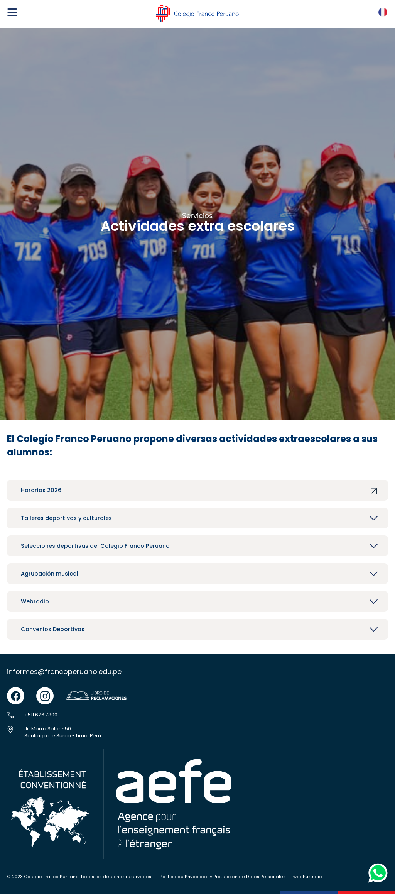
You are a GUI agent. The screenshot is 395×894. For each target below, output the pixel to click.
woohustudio (307, 877)
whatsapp (376, 865)
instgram (45, 691)
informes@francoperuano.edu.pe (64, 671)
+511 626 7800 (40, 714)
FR (381, 10)
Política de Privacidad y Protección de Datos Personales (222, 877)
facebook (15, 691)
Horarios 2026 (41, 490)
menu (12, 9)
